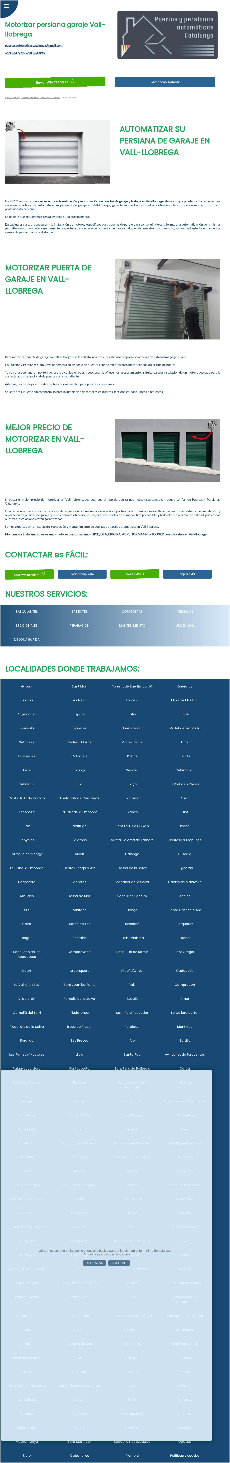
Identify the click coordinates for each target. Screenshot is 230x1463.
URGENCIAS (185, 625)
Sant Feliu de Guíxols (132, 826)
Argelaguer (27, 714)
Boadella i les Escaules (132, 1441)
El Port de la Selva (184, 784)
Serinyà (132, 770)
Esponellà (27, 812)
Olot (184, 812)
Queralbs (184, 686)
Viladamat (132, 798)
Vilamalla (184, 770)
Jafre (132, 714)
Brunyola (27, 728)
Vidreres (79, 882)
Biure (27, 1455)
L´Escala (184, 854)
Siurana (27, 700)
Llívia (79, 1054)
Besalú (132, 998)
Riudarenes (79, 1012)
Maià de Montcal (184, 700)
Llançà (132, 910)
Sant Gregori (184, 952)
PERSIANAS (184, 611)
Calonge (132, 854)
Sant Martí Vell (79, 1441)
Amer (184, 998)
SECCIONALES (27, 625)
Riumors (132, 1455)
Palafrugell (79, 826)
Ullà (79, 784)
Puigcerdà (185, 868)
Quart (26, 970)
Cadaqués (184, 970)
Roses (185, 826)
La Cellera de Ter (185, 1012)
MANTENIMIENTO (132, 625)
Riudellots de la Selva (27, 1026)
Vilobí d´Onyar (132, 970)
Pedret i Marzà (79, 742)
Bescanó (132, 924)
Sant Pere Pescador (132, 1012)
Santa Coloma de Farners (132, 840)
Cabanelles (79, 1455)
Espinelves (26, 756)
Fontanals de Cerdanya (79, 798)
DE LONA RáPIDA (27, 639)
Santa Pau (132, 1054)
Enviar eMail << (135, 574)
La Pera (132, 700)
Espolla (79, 714)
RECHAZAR (94, 1263)
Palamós (79, 840)
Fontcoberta (79, 1068)
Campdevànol (79, 952)
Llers (26, 770)
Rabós (132, 756)
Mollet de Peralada (184, 728)
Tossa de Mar (79, 896)
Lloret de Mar (132, 728)
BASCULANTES (27, 611)
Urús (184, 742)
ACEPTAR (119, 1263)
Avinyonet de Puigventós (185, 1054)
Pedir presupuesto (165, 82)
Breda (185, 938)
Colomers (79, 756)
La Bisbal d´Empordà (27, 868)
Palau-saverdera (27, 1068)
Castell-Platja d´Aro (79, 868)
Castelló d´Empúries (184, 840)
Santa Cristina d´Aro (185, 910)
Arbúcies (27, 896)
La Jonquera (79, 970)
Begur (27, 938)
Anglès (184, 896)
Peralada (132, 1026)
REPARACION (79, 625)
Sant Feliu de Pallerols (132, 1068)
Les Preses (79, 1040)
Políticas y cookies (185, 1455)
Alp (132, 1040)
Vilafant (79, 910)
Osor (185, 798)
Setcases (26, 742)
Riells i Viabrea (132, 938)
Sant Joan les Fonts (79, 984)
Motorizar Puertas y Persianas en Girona (40, 97)
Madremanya (26, 1441)
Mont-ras (184, 1026)
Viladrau (27, 784)
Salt (27, 826)
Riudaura (79, 700)
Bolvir (184, 714)
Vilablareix (26, 998)
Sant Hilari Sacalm (132, 896)
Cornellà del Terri (27, 1012)
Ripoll (79, 854)
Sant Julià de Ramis (132, 952)
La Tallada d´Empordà (79, 812)
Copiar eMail (187, 574)
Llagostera (27, 882)
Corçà (185, 1068)
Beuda (184, 756)
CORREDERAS (132, 611)
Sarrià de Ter (79, 924)
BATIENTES (79, 611)
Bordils (184, 1040)
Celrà (26, 924)
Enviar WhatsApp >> (55, 82)
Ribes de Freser (79, 1026)
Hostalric (79, 938)
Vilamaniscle (132, 742)
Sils (26, 910)
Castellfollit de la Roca (27, 798)
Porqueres (184, 924)
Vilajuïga (79, 770)
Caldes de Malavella (185, 882)
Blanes (132, 812)
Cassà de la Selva (132, 868)
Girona (26, 686)
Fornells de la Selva (79, 998)
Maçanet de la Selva (132, 882)
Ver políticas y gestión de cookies (106, 1254)
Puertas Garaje (12, 97)
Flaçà (132, 784)
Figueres (79, 728)
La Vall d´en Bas (27, 984)
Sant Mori (79, 686)
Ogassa (184, 1441)
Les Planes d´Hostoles (26, 1054)
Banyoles (26, 840)
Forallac (26, 1040)
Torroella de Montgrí (26, 854)
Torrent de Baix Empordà (132, 686)
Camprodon (185, 984)
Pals (132, 984)
